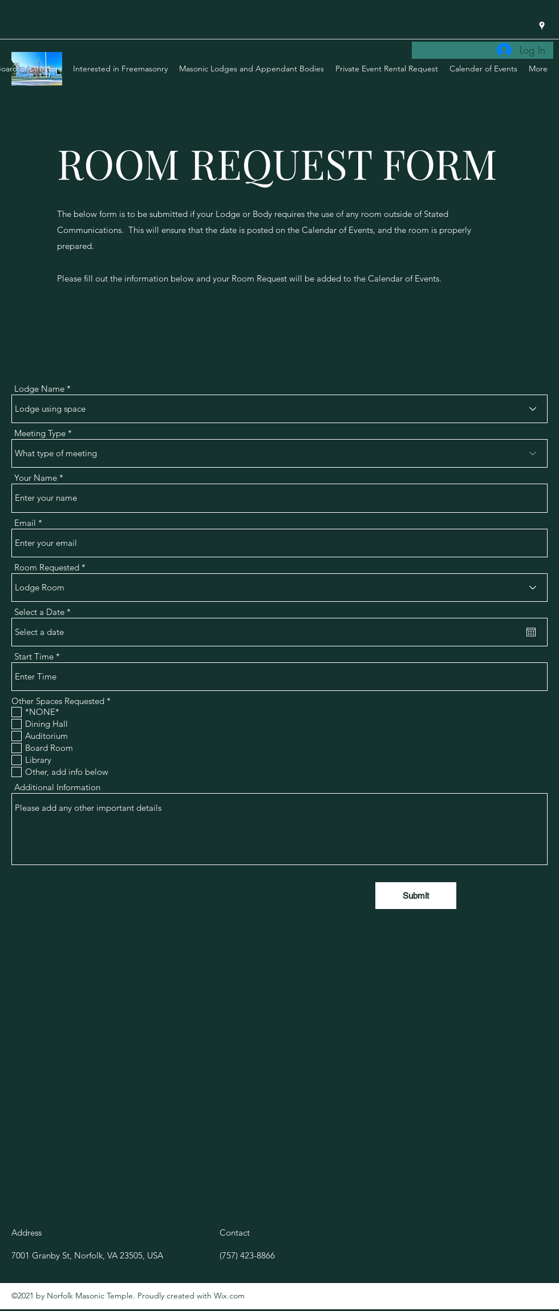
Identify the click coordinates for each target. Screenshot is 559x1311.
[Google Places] (542, 25)
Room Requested (46, 567)
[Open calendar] (531, 632)
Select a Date (44, 612)
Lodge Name (39, 388)
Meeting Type (40, 433)
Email (25, 522)
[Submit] (415, 895)
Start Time (34, 656)
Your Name (35, 477)
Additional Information (57, 787)
